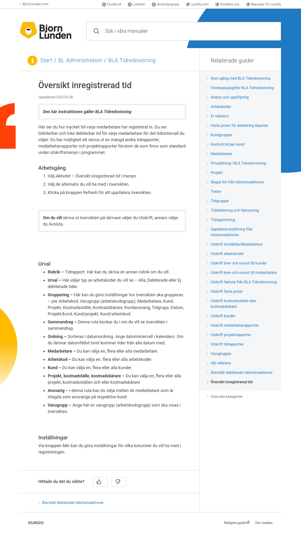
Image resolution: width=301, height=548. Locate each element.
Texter (214, 191)
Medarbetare (219, 154)
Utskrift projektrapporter (229, 335)
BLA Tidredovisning (132, 60)
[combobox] (184, 31)
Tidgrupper (218, 201)
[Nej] (119, 481)
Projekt (214, 172)
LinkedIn (136, 4)
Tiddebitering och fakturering (233, 210)
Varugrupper (219, 353)
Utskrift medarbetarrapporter (233, 325)
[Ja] (100, 481)
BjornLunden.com (34, 4)
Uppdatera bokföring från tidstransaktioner (230, 232)
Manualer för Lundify (263, 4)
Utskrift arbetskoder (225, 253)
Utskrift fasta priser (225, 291)
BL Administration (80, 60)
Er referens (218, 116)
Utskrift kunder (221, 316)
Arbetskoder (219, 106)
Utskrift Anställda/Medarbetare (234, 244)
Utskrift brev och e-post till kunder (237, 263)
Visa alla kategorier (225, 396)
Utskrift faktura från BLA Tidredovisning (242, 282)
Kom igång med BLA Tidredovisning (238, 78)
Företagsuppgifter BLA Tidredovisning (240, 88)
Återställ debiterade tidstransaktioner (71, 502)
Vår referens (219, 363)
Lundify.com (197, 4)
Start (46, 60)
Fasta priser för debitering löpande (237, 125)
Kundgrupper (219, 135)
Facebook (111, 4)
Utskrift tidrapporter (225, 344)
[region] (109, 273)
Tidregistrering (221, 220)
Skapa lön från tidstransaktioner (235, 182)
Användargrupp (165, 4)
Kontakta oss (227, 4)
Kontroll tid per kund (225, 144)
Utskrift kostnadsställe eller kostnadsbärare (231, 304)
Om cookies (264, 523)
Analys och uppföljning (228, 97)
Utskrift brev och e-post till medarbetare (242, 272)
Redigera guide (235, 523)
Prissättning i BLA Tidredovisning (236, 163)
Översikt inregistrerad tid (230, 382)
